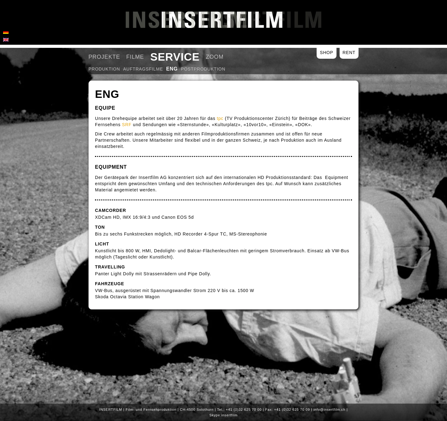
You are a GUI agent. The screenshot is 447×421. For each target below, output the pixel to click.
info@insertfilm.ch (329, 409)
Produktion (104, 68)
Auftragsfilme (143, 68)
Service (175, 57)
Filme (135, 57)
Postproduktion (203, 68)
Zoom (215, 57)
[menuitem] (6, 31)
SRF (127, 124)
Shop (326, 52)
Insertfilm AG (223, 19)
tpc (220, 118)
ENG (172, 68)
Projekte (104, 57)
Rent (349, 52)
